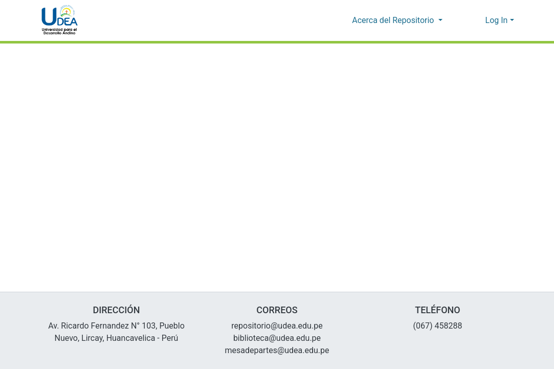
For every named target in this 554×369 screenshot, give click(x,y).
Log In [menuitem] (496, 20)
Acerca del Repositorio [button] (394, 20)
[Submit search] (461, 20)
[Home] (59, 20)
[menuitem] (476, 20)
